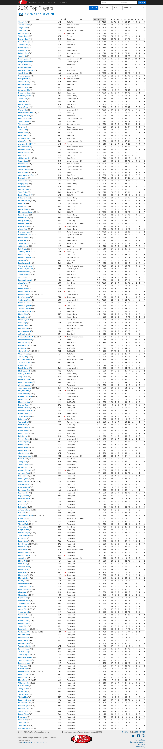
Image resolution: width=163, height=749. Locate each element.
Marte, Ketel (22, 167)
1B (31, 14)
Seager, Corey (23, 184)
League (32, 2)
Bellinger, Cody (23, 53)
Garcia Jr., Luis (24, 555)
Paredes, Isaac (23, 413)
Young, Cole (22, 462)
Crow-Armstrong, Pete (26, 175)
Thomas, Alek (23, 694)
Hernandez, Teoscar (25, 269)
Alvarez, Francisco (24, 385)
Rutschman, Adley (24, 263)
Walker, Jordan (23, 36)
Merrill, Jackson (23, 238)
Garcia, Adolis (23, 445)
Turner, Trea (22, 130)
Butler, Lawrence (24, 428)
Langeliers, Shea (25, 62)
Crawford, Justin (24, 498)
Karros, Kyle (22, 691)
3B (39, 14)
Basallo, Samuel (24, 368)
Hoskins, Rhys (23, 669)
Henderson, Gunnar (25, 93)
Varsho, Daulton (24, 374)
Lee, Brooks (22, 476)
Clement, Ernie (23, 351)
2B (35, 14)
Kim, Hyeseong (23, 544)
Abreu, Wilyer (23, 283)
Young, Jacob (23, 689)
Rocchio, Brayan (24, 533)
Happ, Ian (21, 155)
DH (52, 14)
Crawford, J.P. (23, 615)
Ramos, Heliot (23, 430)
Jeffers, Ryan (23, 334)
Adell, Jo (21, 286)
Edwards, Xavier (24, 201)
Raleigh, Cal (23, 79)
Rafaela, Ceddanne (25, 396)
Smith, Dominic (23, 584)
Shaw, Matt (22, 592)
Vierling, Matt (23, 697)
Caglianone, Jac (24, 345)
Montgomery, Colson (25, 212)
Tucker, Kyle (22, 99)
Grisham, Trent (23, 422)
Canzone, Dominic (24, 589)
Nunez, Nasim (23, 447)
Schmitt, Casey (23, 439)
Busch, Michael (23, 328)
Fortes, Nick (22, 538)
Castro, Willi (22, 609)
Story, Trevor (22, 377)
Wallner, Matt (23, 626)
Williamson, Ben (24, 683)
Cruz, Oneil (22, 56)
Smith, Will (22, 260)
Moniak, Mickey (23, 152)
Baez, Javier (22, 572)
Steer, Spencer (23, 394)
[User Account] (110, 2)
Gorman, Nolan (23, 552)
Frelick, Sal (22, 518)
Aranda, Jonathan (24, 311)
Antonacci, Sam (24, 510)
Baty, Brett (22, 606)
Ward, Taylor (22, 192)
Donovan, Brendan (25, 337)
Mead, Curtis (22, 680)
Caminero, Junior (24, 76)
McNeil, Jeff (22, 561)
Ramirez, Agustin (25, 382)
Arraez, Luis (22, 357)
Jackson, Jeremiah (25, 388)
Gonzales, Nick (23, 521)
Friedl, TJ (21, 504)
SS (43, 14)
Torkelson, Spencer (25, 362)
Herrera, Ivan (22, 178)
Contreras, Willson (24, 300)
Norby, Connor (23, 674)
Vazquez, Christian (25, 660)
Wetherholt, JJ (23, 81)
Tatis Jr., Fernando (24, 121)
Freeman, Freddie (24, 147)
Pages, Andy (22, 206)
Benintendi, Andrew (25, 657)
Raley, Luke (22, 501)
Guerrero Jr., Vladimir (25, 70)
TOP (21, 14)
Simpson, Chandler (25, 340)
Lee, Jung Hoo (23, 493)
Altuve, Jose (22, 229)
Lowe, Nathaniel (24, 487)
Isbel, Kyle (21, 581)
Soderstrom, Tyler (24, 235)
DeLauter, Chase (24, 198)
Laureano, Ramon (24, 359)
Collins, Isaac (22, 666)
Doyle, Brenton (23, 496)
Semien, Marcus (24, 464)
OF (47, 14)
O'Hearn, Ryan (23, 181)
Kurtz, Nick (22, 127)
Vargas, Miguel (23, 274)
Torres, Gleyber (24, 416)
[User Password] (128, 2)
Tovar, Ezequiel (23, 535)
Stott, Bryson (23, 479)
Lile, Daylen (22, 348)
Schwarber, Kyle (24, 90)
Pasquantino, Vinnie (25, 280)
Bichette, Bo (22, 249)
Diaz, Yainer (23, 391)
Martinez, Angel (24, 371)
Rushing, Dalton (23, 405)
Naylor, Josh (22, 240)
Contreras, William (24, 96)
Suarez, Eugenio (25, 306)
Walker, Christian (24, 169)
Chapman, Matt (23, 320)
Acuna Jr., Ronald (25, 144)
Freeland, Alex (23, 703)
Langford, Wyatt (24, 297)
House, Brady (23, 569)
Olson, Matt (22, 22)
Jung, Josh (22, 277)
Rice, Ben (22, 33)
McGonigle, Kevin (24, 84)
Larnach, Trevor (23, 649)
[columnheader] (37, 19)
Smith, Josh (23, 632)
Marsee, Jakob (23, 342)
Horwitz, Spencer (24, 663)
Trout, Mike (22, 30)
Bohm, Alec (22, 507)
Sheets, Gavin (23, 595)
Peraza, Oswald (24, 481)
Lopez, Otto (22, 218)
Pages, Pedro (23, 598)
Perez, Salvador (24, 272)
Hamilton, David (23, 629)
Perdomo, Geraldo (24, 257)
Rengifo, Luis (23, 677)
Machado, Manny (24, 150)
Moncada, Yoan (23, 708)
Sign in (142, 2)
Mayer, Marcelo (23, 618)
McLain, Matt (23, 399)
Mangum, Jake (23, 635)
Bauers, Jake (23, 433)
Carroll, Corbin (23, 73)
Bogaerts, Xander (24, 379)
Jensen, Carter (24, 331)
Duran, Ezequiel (23, 672)
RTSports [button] (64, 2)
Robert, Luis (22, 419)
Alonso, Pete (22, 141)
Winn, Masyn (22, 550)
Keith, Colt (21, 459)
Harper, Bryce (23, 47)
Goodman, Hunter (24, 118)
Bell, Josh (21, 513)
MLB (56, 2)
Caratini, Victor (23, 620)
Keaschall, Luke (23, 303)
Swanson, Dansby (24, 308)
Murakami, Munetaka (26, 113)
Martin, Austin (23, 640)
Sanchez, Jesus (24, 601)
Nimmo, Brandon (24, 209)
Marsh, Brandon (24, 402)
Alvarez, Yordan (24, 25)
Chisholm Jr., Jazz (24, 158)
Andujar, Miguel (23, 655)
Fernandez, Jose (24, 490)
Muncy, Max (23, 220)
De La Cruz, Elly (23, 42)
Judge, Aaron (23, 28)
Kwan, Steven (23, 317)
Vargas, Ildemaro (24, 243)
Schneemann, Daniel (25, 516)
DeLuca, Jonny (23, 686)
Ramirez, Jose (23, 59)
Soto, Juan (22, 101)
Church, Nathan (23, 453)
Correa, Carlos (24, 291)
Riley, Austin (22, 186)
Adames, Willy (23, 365)
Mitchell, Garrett (24, 467)
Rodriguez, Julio (24, 116)
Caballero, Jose (24, 294)
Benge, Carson (23, 530)
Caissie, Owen (23, 527)
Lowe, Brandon (23, 215)
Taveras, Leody (23, 652)
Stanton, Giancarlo (24, 470)
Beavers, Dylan (23, 623)
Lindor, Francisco (24, 226)
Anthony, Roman (25, 252)
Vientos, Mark (23, 524)
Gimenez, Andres (24, 456)
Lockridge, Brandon (25, 700)
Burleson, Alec (23, 164)
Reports (41, 2)
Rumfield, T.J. (23, 547)
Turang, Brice (24, 107)
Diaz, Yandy (23, 189)
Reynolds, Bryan (24, 232)
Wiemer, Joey (23, 564)
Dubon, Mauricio (24, 408)
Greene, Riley (23, 133)
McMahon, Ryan (24, 643)
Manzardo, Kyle (23, 578)
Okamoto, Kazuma (25, 266)
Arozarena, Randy (24, 138)
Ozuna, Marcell (23, 612)
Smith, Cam (22, 425)
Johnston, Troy (23, 473)
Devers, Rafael (23, 255)
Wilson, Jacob (23, 354)
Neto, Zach (22, 203)
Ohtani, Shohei (24, 67)
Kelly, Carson (22, 436)
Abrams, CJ (22, 50)
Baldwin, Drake (23, 104)
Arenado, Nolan (23, 484)
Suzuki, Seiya (23, 161)
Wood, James (23, 124)
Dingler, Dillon (23, 314)
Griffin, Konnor (23, 246)
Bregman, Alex (23, 223)
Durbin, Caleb (23, 541)
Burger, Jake (22, 450)
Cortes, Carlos (23, 325)
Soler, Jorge (22, 323)
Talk (49, 2)
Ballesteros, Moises (25, 411)
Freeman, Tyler (23, 706)
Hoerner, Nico (24, 39)
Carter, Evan (22, 558)
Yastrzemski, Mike (24, 646)
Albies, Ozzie (23, 45)
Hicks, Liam (22, 135)
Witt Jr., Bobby (23, 64)
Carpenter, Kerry (24, 442)
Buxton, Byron (23, 87)
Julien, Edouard (23, 603)
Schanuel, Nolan (24, 567)
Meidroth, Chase (24, 637)
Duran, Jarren (23, 289)
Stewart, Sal (22, 110)
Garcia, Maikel (23, 172)
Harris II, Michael (25, 195)
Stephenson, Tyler (24, 586)
